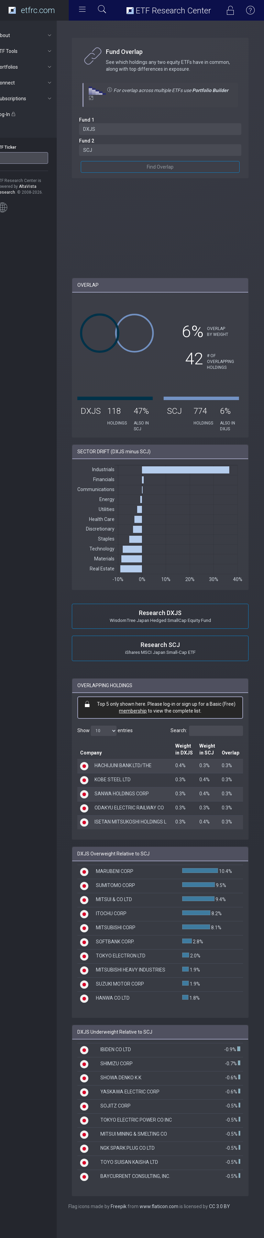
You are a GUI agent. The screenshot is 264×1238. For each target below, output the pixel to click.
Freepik (131, 1224)
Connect (37, 83)
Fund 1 (99, 120)
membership (139, 711)
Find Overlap (166, 167)
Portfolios (37, 67)
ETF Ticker (18, 147)
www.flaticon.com (171, 1224)
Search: (206, 731)
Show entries (117, 731)
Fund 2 (99, 141)
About (37, 35)
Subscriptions (37, 98)
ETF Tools (37, 51)
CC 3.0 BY (231, 1224)
